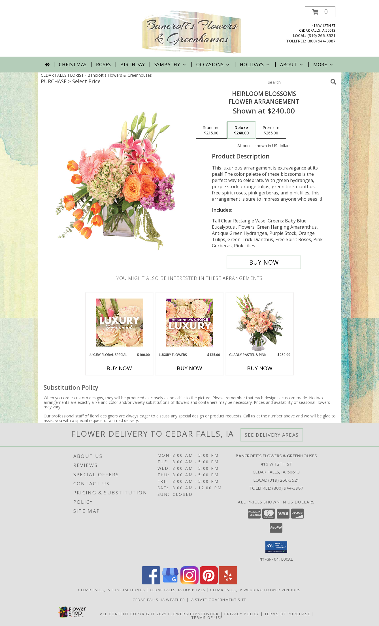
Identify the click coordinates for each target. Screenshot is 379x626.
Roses (103, 64)
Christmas (73, 64)
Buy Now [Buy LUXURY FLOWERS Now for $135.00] (189, 368)
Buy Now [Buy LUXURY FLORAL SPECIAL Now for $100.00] (119, 368)
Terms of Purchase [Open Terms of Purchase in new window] (287, 613)
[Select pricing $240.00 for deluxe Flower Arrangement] (241, 130)
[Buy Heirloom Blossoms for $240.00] (264, 262)
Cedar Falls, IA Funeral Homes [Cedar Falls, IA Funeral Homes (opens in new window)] (111, 589)
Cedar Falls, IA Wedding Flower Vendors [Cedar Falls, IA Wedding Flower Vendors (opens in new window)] (255, 589)
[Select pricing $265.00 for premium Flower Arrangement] (271, 130)
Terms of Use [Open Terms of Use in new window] (207, 617)
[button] (320, 11)
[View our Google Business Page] (170, 582)
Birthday (132, 64)
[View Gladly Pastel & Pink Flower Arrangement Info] (260, 322)
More (323, 64)
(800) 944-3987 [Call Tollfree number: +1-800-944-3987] (287, 488)
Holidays (255, 64)
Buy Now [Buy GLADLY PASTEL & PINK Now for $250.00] (259, 368)
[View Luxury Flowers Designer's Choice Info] (189, 322)
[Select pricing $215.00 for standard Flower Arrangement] (211, 130)
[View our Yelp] (228, 582)
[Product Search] (297, 82)
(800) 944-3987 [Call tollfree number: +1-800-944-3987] (321, 41)
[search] (333, 82)
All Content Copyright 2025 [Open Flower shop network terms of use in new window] (133, 613)
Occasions (213, 64)
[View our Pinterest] (209, 582)
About (292, 64)
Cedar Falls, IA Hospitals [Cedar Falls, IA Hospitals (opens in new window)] (178, 589)
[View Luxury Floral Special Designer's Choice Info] (119, 322)
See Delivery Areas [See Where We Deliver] (272, 435)
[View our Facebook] (151, 582)
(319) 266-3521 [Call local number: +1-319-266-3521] (321, 35)
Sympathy (170, 64)
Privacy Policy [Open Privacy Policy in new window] (241, 613)
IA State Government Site (218, 599)
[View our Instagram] (189, 582)
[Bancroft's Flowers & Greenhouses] (191, 31)
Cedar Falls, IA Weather (159, 599)
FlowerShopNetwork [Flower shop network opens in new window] (193, 613)
